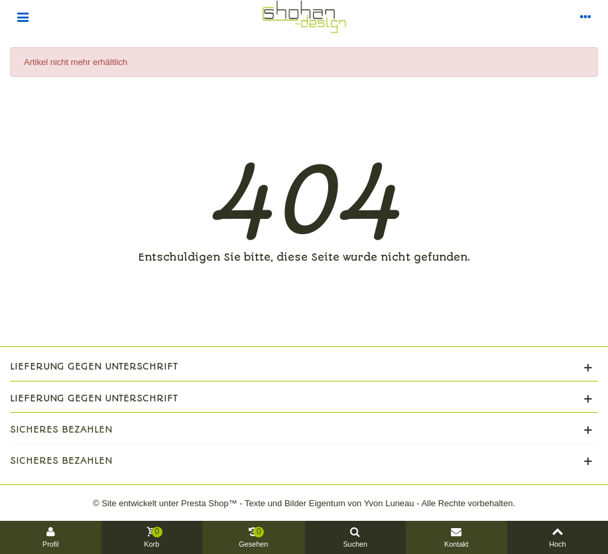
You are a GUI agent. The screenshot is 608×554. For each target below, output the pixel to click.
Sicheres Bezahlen (61, 429)
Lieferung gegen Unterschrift (94, 366)
